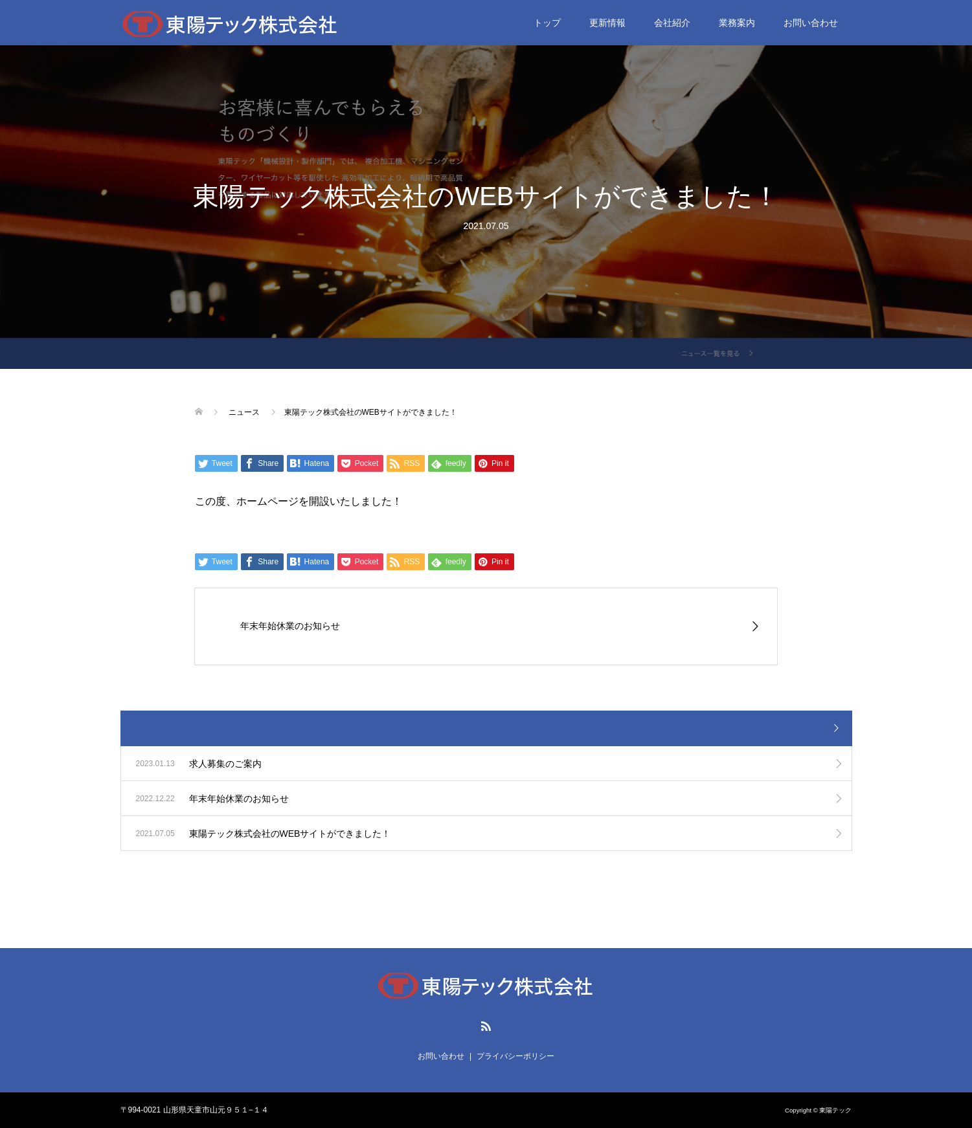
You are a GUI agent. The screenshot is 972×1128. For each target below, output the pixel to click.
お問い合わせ (811, 22)
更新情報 (607, 22)
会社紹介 (672, 22)
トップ (547, 22)
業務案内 (737, 22)
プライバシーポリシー (515, 1056)
